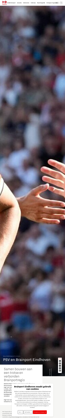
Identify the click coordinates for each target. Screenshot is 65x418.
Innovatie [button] (19, 2)
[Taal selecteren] (57, 2)
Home (4, 356)
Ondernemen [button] (26, 2)
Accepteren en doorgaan (39, 412)
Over (20, 412)
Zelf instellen (27, 412)
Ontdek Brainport (9, 356)
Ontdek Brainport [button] (11, 2)
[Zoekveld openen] (61, 2)
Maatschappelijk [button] (41, 2)
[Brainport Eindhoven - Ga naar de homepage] (4, 3)
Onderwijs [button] (33, 2)
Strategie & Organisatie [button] (52, 2)
